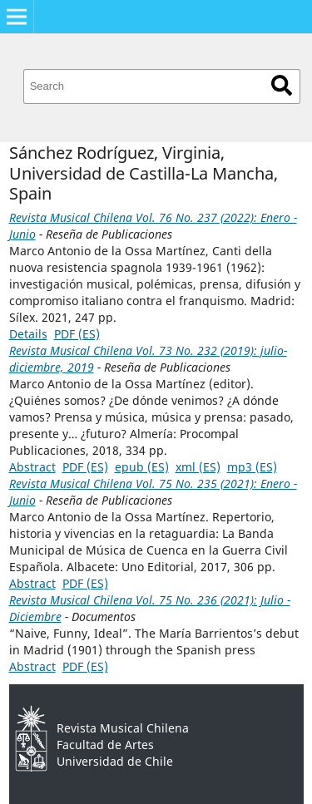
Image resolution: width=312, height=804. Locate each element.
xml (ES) (198, 467)
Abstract (32, 467)
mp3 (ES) (252, 467)
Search (281, 85)
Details (28, 334)
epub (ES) (142, 467)
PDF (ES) (77, 334)
